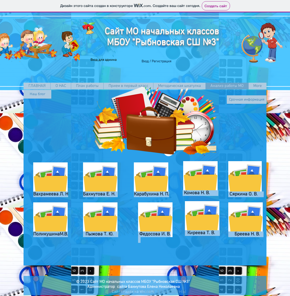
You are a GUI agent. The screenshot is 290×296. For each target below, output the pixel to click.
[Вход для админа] (103, 60)
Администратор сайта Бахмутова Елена (122, 286)
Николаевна (169, 286)
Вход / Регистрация (156, 61)
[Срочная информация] (247, 99)
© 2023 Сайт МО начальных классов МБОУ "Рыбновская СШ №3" (133, 281)
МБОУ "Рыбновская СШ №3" (163, 42)
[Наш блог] (37, 94)
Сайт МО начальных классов (162, 31)
